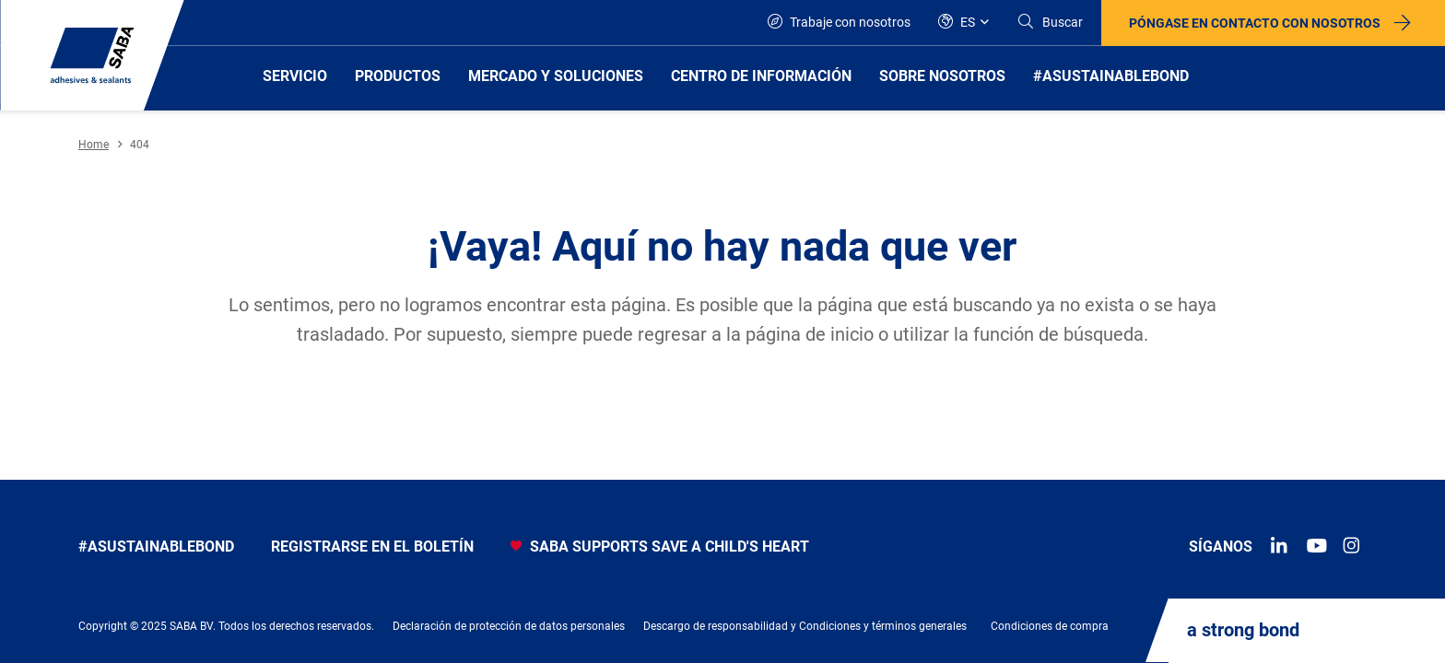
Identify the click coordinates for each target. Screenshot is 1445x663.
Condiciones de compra (1050, 626)
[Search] (1049, 22)
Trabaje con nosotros (839, 21)
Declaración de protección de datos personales (509, 626)
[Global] (963, 22)
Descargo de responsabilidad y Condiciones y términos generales (805, 626)
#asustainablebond (156, 546)
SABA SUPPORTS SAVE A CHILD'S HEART (660, 546)
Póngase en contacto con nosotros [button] (1254, 23)
